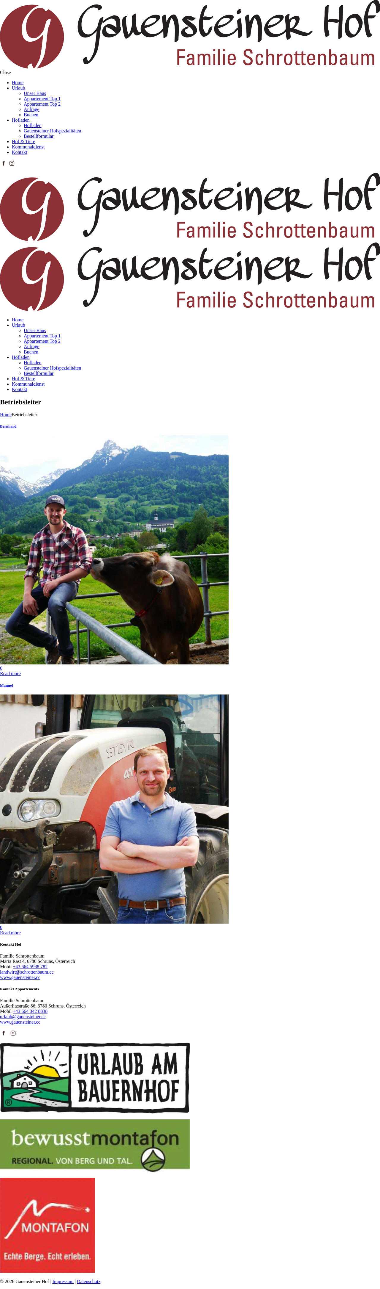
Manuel (6, 685)
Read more (10, 673)
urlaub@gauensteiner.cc (23, 1016)
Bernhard (8, 426)
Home (6, 414)
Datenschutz (88, 1281)
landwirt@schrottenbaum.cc (26, 971)
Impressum (63, 1281)
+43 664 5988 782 (30, 966)
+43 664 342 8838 (30, 1011)
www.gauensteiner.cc (20, 977)
